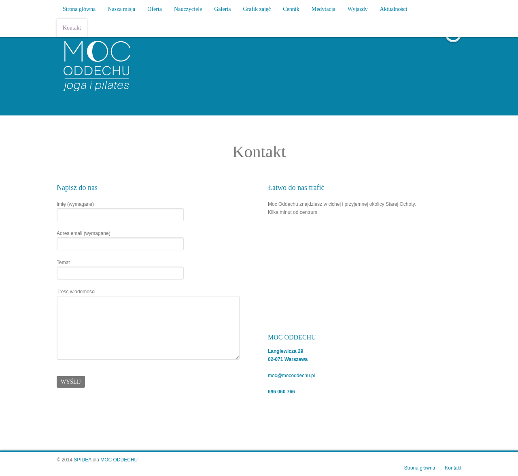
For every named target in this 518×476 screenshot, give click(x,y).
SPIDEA (82, 460)
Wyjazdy (358, 9)
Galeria (222, 9)
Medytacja (323, 9)
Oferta (154, 9)
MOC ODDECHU (119, 460)
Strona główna (79, 9)
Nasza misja (121, 9)
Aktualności (394, 9)
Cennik (291, 9)
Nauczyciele (188, 9)
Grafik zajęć (257, 9)
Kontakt (72, 28)
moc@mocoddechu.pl (291, 375)
